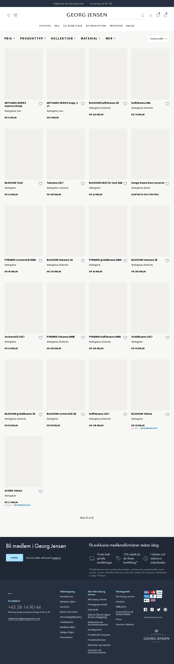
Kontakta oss (66, 596)
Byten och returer (69, 612)
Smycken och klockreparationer (97, 651)
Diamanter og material (99, 645)
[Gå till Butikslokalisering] (8, 15)
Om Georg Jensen (125, 596)
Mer (109, 38)
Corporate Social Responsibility (124, 613)
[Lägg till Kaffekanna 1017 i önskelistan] (125, 414)
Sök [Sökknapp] (143, 15)
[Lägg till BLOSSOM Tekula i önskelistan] (167, 414)
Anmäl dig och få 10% (101, 3)
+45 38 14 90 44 (24, 607)
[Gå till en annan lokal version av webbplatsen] (10, 593)
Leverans (64, 607)
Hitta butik (93, 610)
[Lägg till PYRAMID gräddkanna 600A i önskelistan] (125, 260)
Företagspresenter (98, 604)
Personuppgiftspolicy (71, 617)
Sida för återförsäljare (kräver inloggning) (99, 616)
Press (119, 619)
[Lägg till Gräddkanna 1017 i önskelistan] (167, 337)
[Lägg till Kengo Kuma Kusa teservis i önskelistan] (167, 183)
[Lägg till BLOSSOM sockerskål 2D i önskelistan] (82, 414)
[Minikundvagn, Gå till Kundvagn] (165, 15)
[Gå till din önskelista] (158, 15)
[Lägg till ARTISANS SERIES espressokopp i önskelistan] (40, 103)
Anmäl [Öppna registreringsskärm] (14, 557)
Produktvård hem (97, 640)
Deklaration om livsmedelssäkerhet (98, 623)
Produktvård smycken (99, 635)
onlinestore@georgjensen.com (24, 618)
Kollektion (62, 38)
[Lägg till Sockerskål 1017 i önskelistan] (40, 337)
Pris (8, 38)
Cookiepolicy (66, 622)
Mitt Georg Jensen (97, 599)
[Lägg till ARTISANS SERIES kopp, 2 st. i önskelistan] (82, 103)
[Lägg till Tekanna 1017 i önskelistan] (82, 183)
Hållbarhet (121, 607)
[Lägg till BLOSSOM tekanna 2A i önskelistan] (82, 260)
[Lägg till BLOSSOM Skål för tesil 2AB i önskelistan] (125, 183)
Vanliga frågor (67, 632)
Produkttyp (31, 38)
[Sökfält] (127, 15)
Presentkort (66, 637)
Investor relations (125, 624)
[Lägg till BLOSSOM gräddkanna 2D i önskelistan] (40, 414)
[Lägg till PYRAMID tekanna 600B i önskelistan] (82, 337)
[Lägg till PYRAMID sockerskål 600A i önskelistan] (40, 260)
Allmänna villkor (68, 602)
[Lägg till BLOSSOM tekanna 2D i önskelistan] (167, 260)
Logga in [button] (56, 558)
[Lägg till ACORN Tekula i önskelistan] (40, 491)
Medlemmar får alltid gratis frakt (68, 3)
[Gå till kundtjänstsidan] (15, 15)
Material (89, 38)
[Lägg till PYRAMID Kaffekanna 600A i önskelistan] (125, 337)
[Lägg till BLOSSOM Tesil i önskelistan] (40, 183)
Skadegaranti (94, 630)
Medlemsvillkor (67, 627)
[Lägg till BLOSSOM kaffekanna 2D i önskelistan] (125, 103)
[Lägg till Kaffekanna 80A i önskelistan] (167, 103)
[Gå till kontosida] (150, 15)
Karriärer (120, 602)
